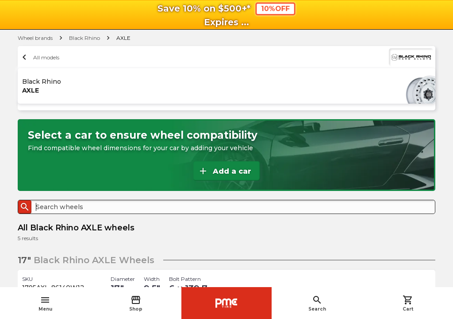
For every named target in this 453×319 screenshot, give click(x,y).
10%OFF (275, 8)
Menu (45, 303)
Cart (408, 303)
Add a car (224, 171)
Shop (135, 303)
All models (39, 57)
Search (317, 303)
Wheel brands (35, 38)
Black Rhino (84, 38)
